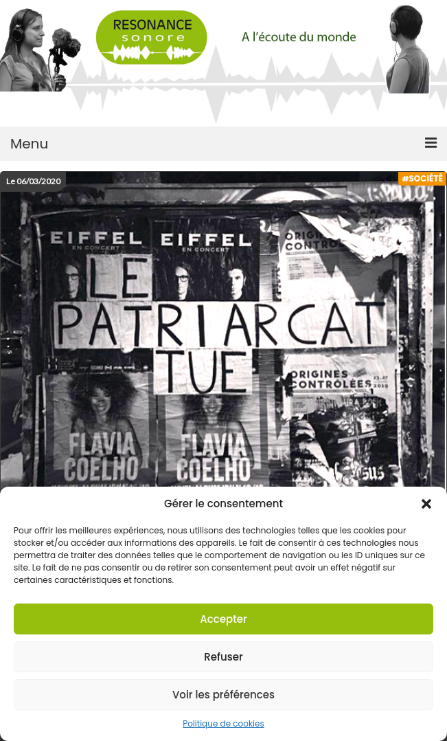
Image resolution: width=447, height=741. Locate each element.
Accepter (223, 619)
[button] (426, 504)
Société (426, 178)
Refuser (223, 657)
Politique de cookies (223, 723)
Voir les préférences (223, 694)
